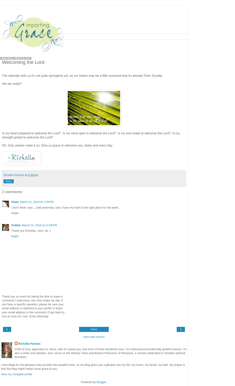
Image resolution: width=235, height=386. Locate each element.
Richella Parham (30, 343)
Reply (15, 213)
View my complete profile (16, 374)
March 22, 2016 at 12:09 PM (39, 225)
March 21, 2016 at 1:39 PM (37, 201)
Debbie (16, 225)
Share (8, 181)
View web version (94, 336)
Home (94, 329)
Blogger (101, 382)
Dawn (15, 201)
